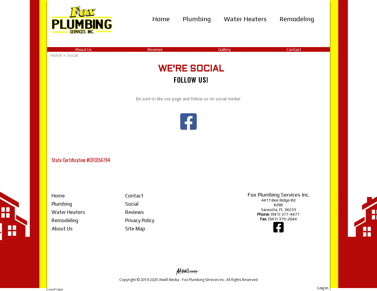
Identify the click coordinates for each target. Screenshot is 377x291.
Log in (323, 287)
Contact (294, 49)
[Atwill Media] (188, 271)
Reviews (155, 49)
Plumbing (197, 19)
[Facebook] (278, 230)
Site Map (135, 229)
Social (131, 204)
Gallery (224, 49)
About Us (83, 49)
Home (161, 19)
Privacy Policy (139, 220)
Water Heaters (245, 19)
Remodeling (297, 19)
